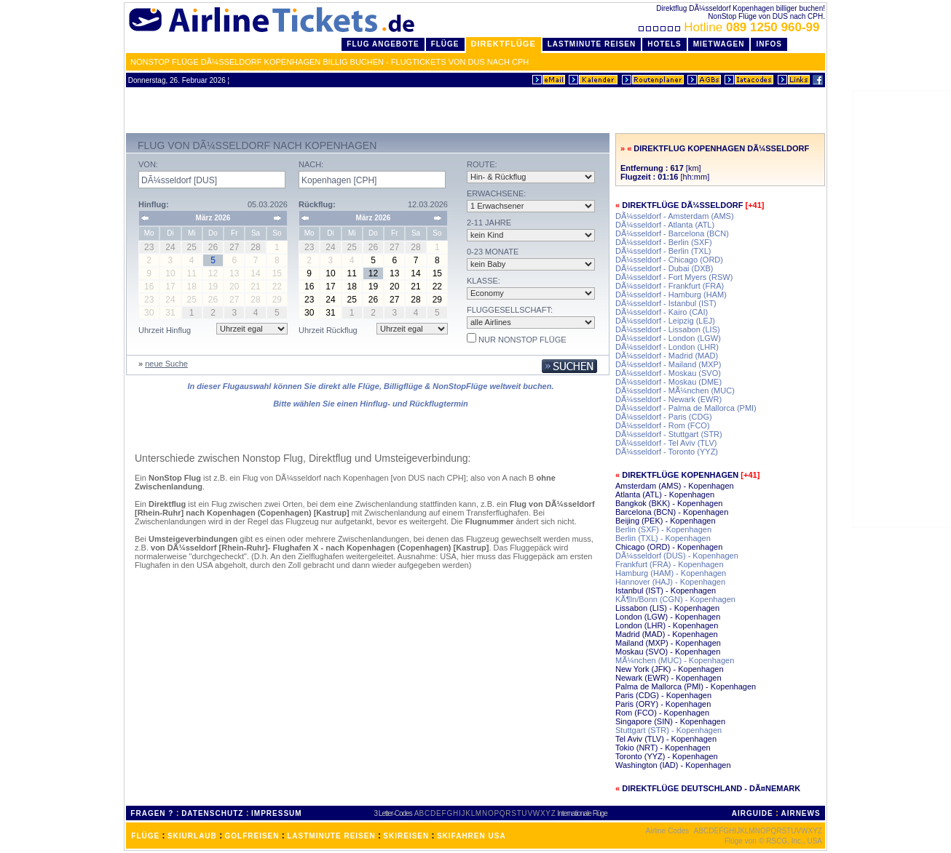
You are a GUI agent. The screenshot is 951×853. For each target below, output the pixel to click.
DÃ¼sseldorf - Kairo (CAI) (661, 312)
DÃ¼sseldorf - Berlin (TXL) (663, 251)
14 (415, 273)
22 (437, 286)
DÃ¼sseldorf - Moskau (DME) (668, 381)
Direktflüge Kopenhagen (680, 474)
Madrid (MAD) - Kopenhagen (666, 634)
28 (415, 300)
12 (373, 273)
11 (352, 273)
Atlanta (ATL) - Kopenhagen (664, 494)
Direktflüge (503, 43)
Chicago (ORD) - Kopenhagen (668, 546)
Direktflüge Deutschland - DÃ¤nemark (711, 788)
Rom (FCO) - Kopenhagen (662, 712)
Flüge (445, 44)
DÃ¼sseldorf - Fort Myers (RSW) (674, 277)
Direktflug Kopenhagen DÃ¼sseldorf (721, 148)
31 (330, 313)
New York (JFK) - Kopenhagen (669, 669)
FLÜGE (145, 836)
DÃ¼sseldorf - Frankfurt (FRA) (669, 285)
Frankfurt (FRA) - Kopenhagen (669, 564)
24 (330, 300)
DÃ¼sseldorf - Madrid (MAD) (666, 355)
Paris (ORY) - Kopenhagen (663, 704)
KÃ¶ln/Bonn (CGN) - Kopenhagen (675, 599)
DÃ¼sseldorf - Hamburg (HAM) (671, 294)
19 (373, 286)
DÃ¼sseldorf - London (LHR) (667, 347)
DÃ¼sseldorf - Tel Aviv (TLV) (666, 442)
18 (352, 286)
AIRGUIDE (752, 813)
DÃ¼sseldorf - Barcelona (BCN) (672, 233)
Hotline (731, 27)
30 (309, 313)
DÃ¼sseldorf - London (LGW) (668, 338)
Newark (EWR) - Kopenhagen (668, 677)
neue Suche (166, 363)
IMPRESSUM (276, 813)
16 (309, 286)
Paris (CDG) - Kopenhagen (663, 695)
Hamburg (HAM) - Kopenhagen (670, 573)
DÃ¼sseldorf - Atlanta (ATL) (664, 224)
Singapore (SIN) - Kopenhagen (670, 721)
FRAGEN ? (151, 813)
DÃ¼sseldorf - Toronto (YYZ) (666, 451)
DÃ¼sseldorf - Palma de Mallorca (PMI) (686, 408)
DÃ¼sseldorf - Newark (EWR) (668, 399)
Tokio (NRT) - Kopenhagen (663, 747)
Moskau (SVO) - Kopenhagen (667, 651)
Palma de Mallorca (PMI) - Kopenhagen (685, 686)
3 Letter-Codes (393, 813)
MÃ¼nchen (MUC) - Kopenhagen (674, 660)
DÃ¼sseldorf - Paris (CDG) (663, 416)
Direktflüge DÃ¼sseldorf (682, 205)
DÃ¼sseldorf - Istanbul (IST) (666, 303)
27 (394, 300)
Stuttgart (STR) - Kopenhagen (668, 730)
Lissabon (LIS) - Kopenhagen (667, 608)
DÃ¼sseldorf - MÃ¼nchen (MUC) (675, 390)
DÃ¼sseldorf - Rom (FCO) (662, 425)
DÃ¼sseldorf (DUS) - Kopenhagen (676, 555)
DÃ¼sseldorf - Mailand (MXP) (668, 364)
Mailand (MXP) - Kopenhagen (668, 642)
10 (330, 273)
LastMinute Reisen (592, 44)
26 (373, 300)
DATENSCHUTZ (212, 813)
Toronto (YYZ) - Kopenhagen (666, 756)
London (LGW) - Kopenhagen (667, 616)
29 (437, 300)
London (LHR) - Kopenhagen (666, 625)
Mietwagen (719, 44)
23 (309, 300)
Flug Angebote (383, 44)
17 (330, 286)
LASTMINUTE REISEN (331, 836)
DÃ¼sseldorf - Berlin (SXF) (663, 242)
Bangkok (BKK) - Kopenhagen (668, 503)
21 (415, 286)
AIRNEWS (800, 813)
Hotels (664, 44)
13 (394, 273)
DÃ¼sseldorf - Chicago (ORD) (669, 259)
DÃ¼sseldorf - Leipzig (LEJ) (665, 320)
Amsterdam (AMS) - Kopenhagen (674, 485)
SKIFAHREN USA (471, 836)
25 (352, 300)
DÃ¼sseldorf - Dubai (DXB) (664, 268)
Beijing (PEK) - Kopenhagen (665, 520)
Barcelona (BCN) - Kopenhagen (671, 512)
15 (437, 273)
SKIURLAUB (192, 836)
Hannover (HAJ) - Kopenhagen (670, 581)
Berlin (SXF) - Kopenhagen (663, 529)
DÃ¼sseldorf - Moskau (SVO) (668, 373)
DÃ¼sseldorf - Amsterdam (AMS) (674, 216)
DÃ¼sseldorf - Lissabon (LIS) (667, 329)
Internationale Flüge (582, 813)
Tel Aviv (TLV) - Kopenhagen (666, 738)
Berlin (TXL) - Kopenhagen (663, 538)
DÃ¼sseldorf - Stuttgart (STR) (668, 434)
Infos (769, 44)
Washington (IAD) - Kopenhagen (673, 765)
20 (394, 286)
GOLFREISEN (252, 836)
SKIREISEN (406, 836)
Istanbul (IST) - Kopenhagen (665, 590)
